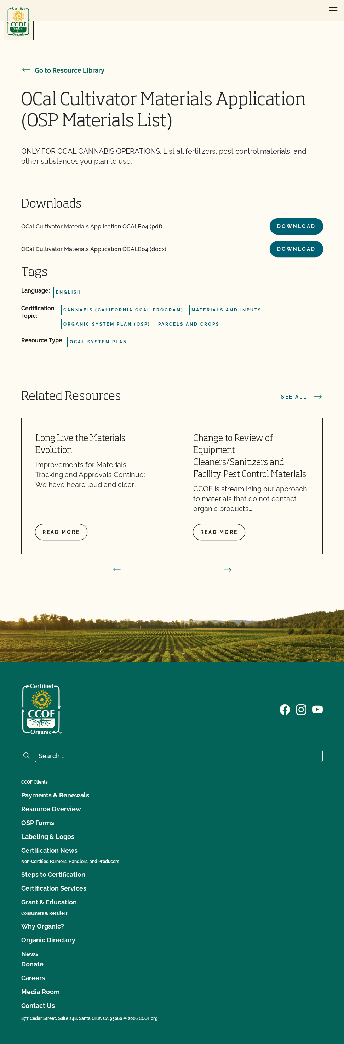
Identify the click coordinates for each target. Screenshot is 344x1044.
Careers (33, 978)
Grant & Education (49, 902)
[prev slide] (116, 569)
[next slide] (227, 569)
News (30, 954)
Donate (32, 964)
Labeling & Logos (47, 836)
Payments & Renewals (55, 795)
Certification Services (53, 888)
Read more (61, 532)
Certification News (49, 850)
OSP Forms (37, 822)
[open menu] (333, 11)
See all (302, 397)
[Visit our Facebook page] (285, 709)
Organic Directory (48, 940)
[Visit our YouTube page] (317, 709)
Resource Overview (51, 809)
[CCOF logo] (18, 22)
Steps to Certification (53, 874)
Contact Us (38, 1005)
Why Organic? (42, 926)
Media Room (40, 991)
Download (296, 226)
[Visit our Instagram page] (301, 709)
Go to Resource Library (62, 70)
